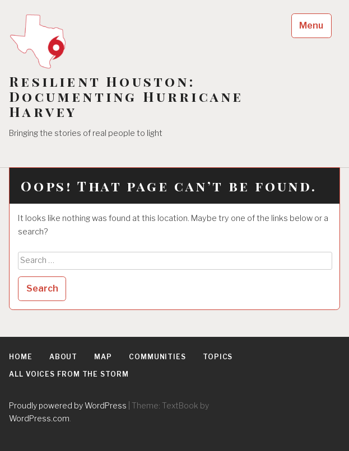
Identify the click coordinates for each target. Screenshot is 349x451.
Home (20, 357)
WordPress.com (39, 418)
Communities (157, 357)
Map (103, 357)
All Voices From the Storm (69, 374)
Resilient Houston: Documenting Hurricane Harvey (126, 96)
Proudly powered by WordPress (68, 405)
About (63, 357)
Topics (217, 357)
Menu (311, 25)
